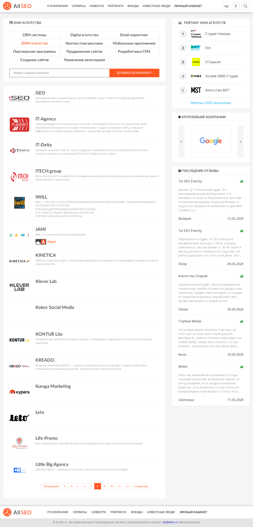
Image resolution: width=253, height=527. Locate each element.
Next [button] (240, 141)
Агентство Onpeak (193, 276)
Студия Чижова (217, 33)
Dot (208, 48)
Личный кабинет (188, 6)
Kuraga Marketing (53, 386)
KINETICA (46, 255)
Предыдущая (51, 486)
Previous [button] (181, 141)
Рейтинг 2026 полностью (211, 103)
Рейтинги (115, 6)
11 (119, 486)
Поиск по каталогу (134, 72)
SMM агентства (34, 43)
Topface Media (189, 321)
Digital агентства (84, 35)
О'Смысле (213, 62)
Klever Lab (46, 281)
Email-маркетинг (134, 35)
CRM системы (34, 35)
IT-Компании (57, 6)
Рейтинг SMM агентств (201, 23)
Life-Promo (47, 438)
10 (111, 486)
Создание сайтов (34, 60)
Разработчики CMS (134, 52)
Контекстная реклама (84, 43)
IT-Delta (44, 145)
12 (127, 486)
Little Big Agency (52, 464)
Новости (97, 6)
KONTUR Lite (49, 334)
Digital (51, 241)
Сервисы (79, 6)
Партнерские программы (34, 52)
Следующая (141, 486)
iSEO (40, 93)
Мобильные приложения (134, 43)
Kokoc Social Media (55, 307)
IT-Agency (46, 119)
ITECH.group (48, 171)
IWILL (41, 197)
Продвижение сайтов (84, 52)
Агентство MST (217, 90)
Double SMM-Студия (221, 76)
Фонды (133, 6)
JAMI (41, 229)
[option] (210, 141)
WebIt (183, 366)
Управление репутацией (84, 60)
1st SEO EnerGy (190, 181)
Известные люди (156, 6)
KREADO (45, 360)
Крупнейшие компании (202, 117)
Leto (40, 412)
